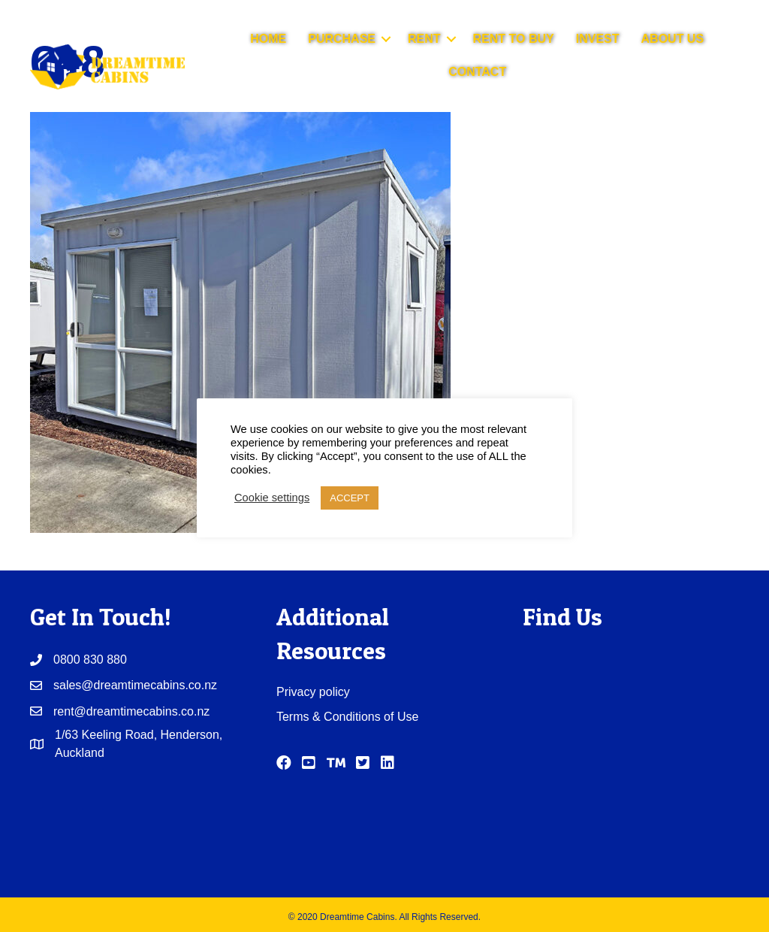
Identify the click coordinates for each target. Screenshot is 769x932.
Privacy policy (313, 691)
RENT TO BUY (513, 38)
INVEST (598, 38)
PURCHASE (341, 38)
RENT (424, 38)
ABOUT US (672, 38)
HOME (268, 38)
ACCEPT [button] (349, 498)
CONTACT (477, 71)
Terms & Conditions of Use (347, 716)
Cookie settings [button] (271, 498)
